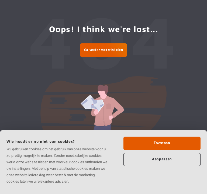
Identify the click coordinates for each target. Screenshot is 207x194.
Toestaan (162, 143)
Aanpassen (162, 159)
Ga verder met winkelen (103, 49)
